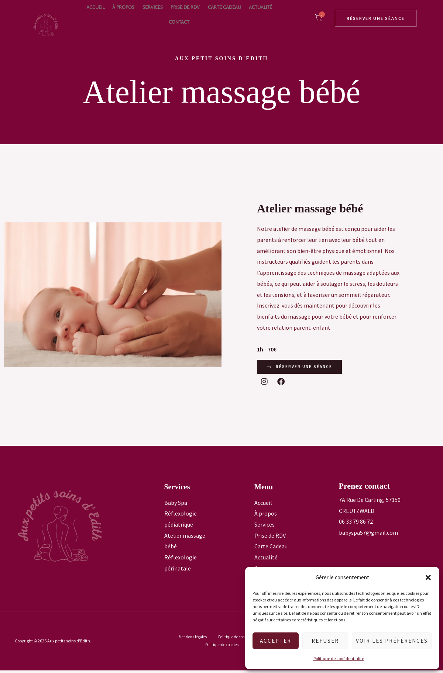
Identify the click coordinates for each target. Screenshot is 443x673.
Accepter (275, 640)
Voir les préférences (392, 640)
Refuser (325, 640)
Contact (263, 14)
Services (142, 14)
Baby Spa (175, 505)
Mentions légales (193, 639)
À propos (117, 14)
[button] (428, 577)
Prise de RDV (170, 14)
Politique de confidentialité (338, 658)
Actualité (237, 14)
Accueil (94, 14)
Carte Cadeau (205, 14)
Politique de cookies (222, 647)
